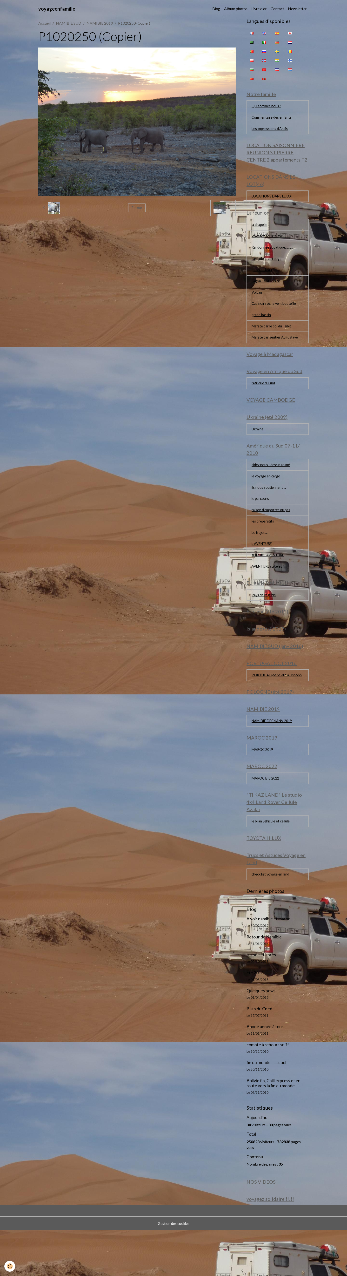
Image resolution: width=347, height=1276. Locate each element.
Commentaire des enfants (273, 119)
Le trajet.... (260, 553)
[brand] (56, 8)
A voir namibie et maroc (268, 962)
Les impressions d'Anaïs (271, 131)
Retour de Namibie (264, 981)
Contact (277, 8)
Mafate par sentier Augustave (276, 349)
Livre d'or (259, 8)
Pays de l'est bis (265, 619)
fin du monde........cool (266, 1106)
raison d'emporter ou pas (272, 530)
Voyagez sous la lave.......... (272, 242)
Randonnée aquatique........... (273, 254)
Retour (137, 207)
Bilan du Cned (259, 1052)
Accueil (44, 23)
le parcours (261, 518)
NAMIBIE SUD (68, 23)
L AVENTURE (263, 565)
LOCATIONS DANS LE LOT (275, 200)
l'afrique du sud (264, 397)
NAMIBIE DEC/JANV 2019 (275, 757)
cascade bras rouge (268, 266)
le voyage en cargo (267, 494)
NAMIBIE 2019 (100, 23)
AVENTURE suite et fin (271, 589)
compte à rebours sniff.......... (272, 1088)
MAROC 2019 (264, 788)
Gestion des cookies (173, 1269)
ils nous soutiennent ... (269, 506)
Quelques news (261, 1034)
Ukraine (258, 445)
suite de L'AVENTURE (270, 577)
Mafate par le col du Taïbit (273, 337)
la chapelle (260, 231)
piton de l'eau (262, 278)
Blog (216, 8)
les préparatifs (263, 542)
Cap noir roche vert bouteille (275, 313)
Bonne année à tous (265, 1070)
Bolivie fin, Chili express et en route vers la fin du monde (273, 1127)
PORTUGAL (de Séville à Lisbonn (272, 706)
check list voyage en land (272, 918)
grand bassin (262, 325)
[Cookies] (10, 1266)
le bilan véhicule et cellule (272, 862)
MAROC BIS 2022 (267, 818)
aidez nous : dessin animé (272, 483)
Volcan (257, 301)
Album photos (235, 8)
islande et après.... (263, 998)
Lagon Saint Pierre (266, 290)
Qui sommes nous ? (267, 107)
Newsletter (297, 8)
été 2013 (255, 1016)
